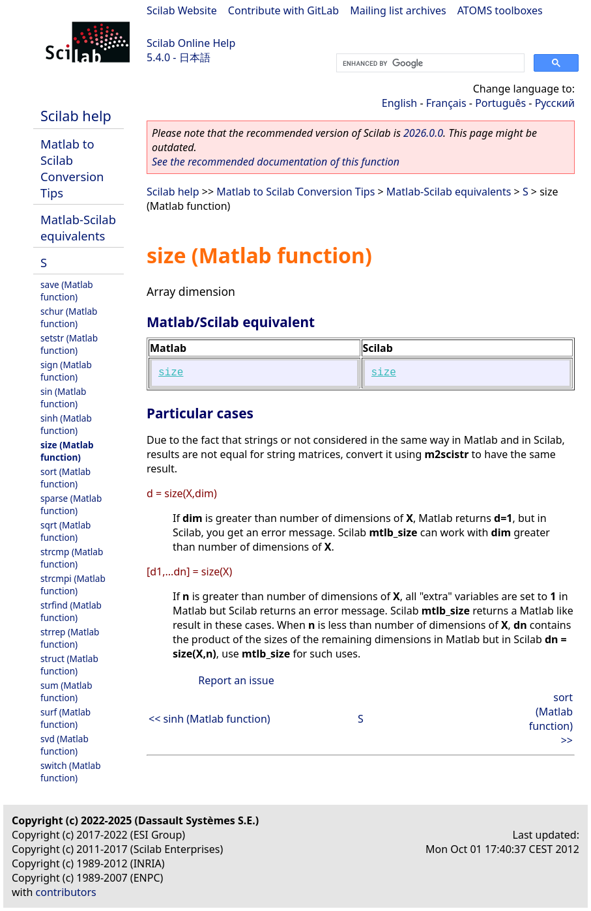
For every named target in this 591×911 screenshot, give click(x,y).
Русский (555, 103)
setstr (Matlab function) (69, 344)
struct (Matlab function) (69, 664)
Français (446, 103)
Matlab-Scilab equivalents (78, 227)
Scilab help (75, 115)
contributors (66, 892)
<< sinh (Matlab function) (209, 719)
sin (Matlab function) (63, 397)
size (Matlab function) (67, 451)
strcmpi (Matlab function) (73, 584)
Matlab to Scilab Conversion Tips (72, 168)
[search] (429, 63)
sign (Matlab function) (66, 370)
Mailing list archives (398, 10)
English (399, 103)
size (170, 373)
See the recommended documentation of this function (275, 161)
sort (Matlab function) (65, 477)
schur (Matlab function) (68, 317)
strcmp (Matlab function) (71, 557)
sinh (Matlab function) (66, 424)
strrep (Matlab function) (69, 638)
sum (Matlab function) (66, 691)
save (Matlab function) (66, 290)
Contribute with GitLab (283, 10)
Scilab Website (182, 10)
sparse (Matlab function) (71, 504)
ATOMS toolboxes (500, 10)
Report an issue (236, 680)
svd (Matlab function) (64, 744)
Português (500, 103)
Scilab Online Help (191, 43)
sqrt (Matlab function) (65, 531)
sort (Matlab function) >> (551, 718)
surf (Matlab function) (65, 718)
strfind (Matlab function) (71, 611)
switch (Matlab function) (70, 771)
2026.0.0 (423, 133)
